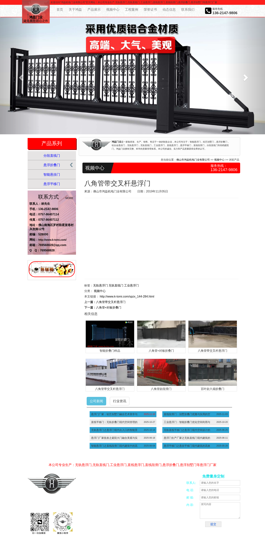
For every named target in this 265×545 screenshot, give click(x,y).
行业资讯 (119, 401)
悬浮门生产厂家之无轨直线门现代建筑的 (187, 437)
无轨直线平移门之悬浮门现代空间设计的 (187, 430)
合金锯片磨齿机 (98, 525)
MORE (69, 198)
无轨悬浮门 (100, 285)
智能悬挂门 (51, 174)
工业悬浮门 (131, 285)
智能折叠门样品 (110, 350)
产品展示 (94, 9)
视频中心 (112, 9)
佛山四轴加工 (115, 525)
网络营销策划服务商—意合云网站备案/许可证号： (123, 499)
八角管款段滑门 (161, 388)
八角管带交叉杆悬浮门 (111, 302)
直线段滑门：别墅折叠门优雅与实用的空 (187, 414)
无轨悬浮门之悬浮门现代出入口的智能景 (114, 430)
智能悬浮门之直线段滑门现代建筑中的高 (114, 445)
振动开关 (160, 525)
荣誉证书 (150, 9)
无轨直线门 (116, 285)
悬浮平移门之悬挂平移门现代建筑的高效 (187, 445)
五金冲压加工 (146, 525)
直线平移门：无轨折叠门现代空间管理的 (114, 422)
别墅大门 (95, 529)
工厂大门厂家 (122, 529)
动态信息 (169, 9)
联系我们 (188, 9)
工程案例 (131, 9)
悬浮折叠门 (51, 165)
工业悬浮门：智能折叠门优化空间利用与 (187, 422)
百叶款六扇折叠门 (212, 388)
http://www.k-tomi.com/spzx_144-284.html (127, 296)
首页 (59, 9)
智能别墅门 (172, 525)
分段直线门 (51, 155)
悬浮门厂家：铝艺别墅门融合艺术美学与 (114, 414)
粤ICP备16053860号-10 (106, 503)
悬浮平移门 (51, 184)
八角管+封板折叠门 (108, 307)
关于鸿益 (75, 9)
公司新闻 (96, 401)
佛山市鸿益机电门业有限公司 (193, 159)
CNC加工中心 (131, 525)
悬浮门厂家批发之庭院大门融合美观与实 (114, 437)
